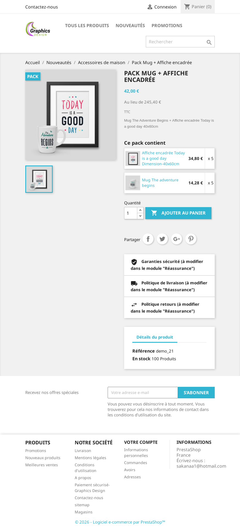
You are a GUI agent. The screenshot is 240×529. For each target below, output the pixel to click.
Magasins (84, 511)
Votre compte (141, 442)
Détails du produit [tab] (154, 337)
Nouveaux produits (42, 457)
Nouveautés (130, 25)
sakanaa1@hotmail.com (201, 466)
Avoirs (129, 469)
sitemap (82, 504)
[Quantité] (130, 213)
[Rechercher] (180, 41)
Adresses (132, 476)
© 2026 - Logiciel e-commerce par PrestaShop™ (120, 522)
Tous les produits (87, 25)
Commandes (135, 462)
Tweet (162, 238)
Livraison (83, 450)
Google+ (176, 238)
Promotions (167, 25)
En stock (141, 358)
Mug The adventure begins (160, 182)
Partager (148, 238)
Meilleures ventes (41, 464)
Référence (143, 351)
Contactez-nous (41, 7)
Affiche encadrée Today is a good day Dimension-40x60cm (163, 158)
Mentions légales (90, 457)
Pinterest (190, 238)
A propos (83, 477)
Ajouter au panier (178, 213)
